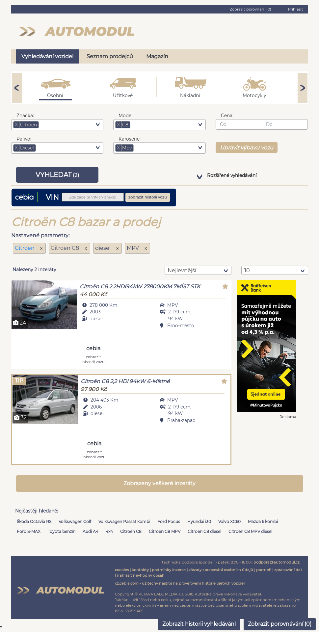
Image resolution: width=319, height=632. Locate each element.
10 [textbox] (247, 270)
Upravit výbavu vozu (246, 148)
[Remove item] (16, 124)
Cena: (227, 115)
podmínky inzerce (169, 569)
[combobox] (57, 124)
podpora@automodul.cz (276, 562)
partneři (263, 569)
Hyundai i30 (199, 521)
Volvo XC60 (229, 521)
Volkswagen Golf (75, 521)
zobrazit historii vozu (147, 197)
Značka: (25, 115)
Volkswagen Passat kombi (124, 521)
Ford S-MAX (28, 531)
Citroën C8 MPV (164, 531)
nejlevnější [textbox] (182, 270)
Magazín (157, 56)
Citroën (25, 248)
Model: (126, 115)
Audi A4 (90, 531)
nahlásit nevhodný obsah (141, 575)
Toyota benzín (61, 531)
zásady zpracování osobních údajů (221, 569)
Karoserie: (130, 139)
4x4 (109, 531)
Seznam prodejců (110, 56)
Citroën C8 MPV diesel (250, 531)
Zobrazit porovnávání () (279, 624)
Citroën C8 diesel (204, 531)
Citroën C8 (131, 531)
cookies (122, 569)
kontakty (140, 569)
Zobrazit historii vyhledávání (199, 624)
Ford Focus (168, 521)
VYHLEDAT (57, 175)
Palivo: (23, 139)
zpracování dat (288, 569)
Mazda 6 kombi (263, 521)
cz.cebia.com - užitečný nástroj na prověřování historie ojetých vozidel (180, 583)
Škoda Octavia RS (34, 521)
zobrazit (93, 359)
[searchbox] (50, 124)
